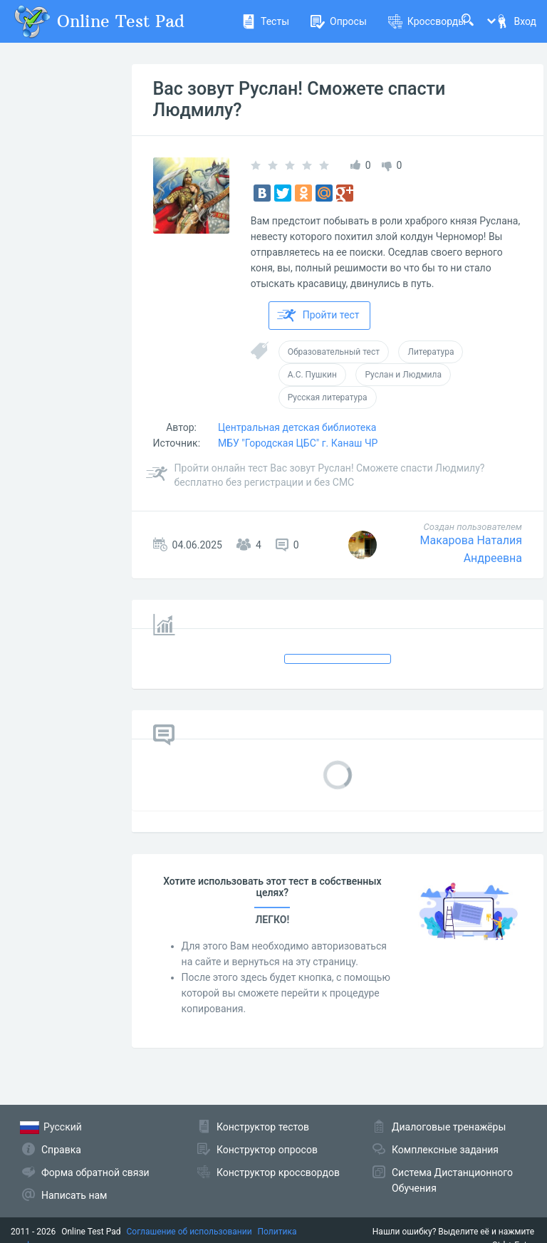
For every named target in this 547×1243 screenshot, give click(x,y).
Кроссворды (427, 21)
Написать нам (74, 1195)
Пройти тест (318, 315)
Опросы (339, 21)
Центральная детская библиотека (297, 427)
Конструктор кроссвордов (278, 1172)
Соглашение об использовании (189, 1232)
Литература (430, 352)
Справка (61, 1149)
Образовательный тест (334, 352)
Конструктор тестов (263, 1127)
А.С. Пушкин (312, 375)
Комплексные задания (445, 1149)
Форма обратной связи (95, 1172)
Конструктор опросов (267, 1149)
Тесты (265, 21)
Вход (515, 21)
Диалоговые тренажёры (449, 1127)
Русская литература (328, 397)
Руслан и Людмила (403, 375)
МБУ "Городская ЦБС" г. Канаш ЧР (297, 443)
